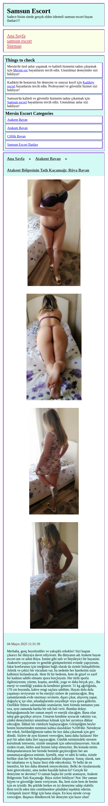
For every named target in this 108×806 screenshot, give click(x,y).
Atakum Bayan (17, 128)
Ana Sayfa (16, 35)
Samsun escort (17, 102)
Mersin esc (20, 70)
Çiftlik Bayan (16, 136)
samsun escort (19, 40)
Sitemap (14, 45)
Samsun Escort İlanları (22, 144)
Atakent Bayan (17, 119)
